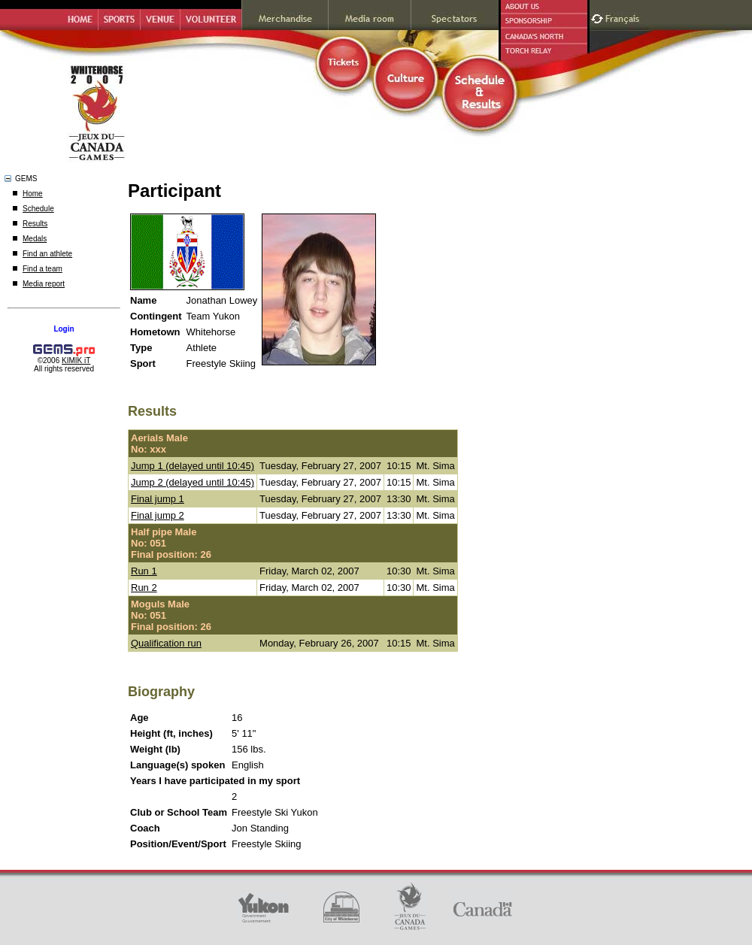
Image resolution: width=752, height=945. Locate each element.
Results (35, 224)
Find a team (42, 269)
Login (63, 329)
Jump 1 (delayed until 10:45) (192, 465)
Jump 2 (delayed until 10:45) (192, 482)
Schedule (38, 208)
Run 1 (144, 571)
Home (33, 193)
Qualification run (166, 643)
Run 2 (144, 587)
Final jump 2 (157, 515)
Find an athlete (47, 254)
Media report (44, 284)
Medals (35, 239)
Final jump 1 (157, 498)
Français (624, 17)
